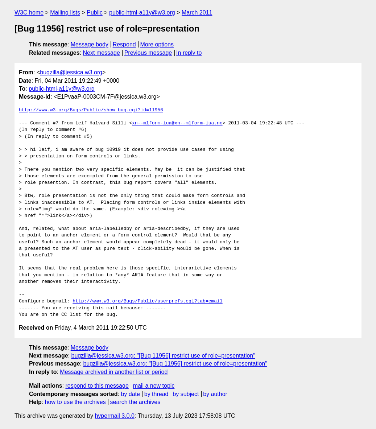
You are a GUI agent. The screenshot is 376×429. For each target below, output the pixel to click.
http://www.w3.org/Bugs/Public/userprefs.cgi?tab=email (147, 301)
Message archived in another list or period (114, 372)
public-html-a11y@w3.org (142, 12)
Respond (124, 44)
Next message (101, 53)
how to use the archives (75, 402)
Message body (89, 44)
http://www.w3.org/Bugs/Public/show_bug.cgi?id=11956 (91, 110)
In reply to (189, 53)
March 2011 (197, 12)
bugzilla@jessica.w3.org (71, 72)
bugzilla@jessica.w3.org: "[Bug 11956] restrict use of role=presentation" (163, 355)
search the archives (135, 402)
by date (130, 394)
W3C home (29, 12)
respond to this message (96, 386)
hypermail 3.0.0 (114, 416)
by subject (186, 394)
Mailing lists (65, 12)
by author (215, 394)
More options (157, 44)
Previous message (148, 53)
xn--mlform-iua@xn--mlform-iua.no (177, 123)
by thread (156, 394)
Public (95, 12)
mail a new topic (154, 386)
